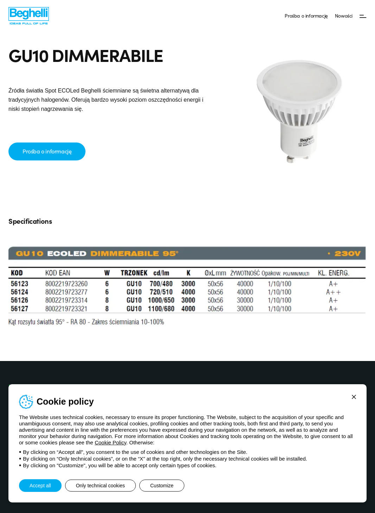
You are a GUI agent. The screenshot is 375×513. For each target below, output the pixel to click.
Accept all (40, 485)
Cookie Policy (110, 442)
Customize (161, 485)
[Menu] (363, 16)
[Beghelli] (28, 15)
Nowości (343, 15)
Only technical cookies (100, 485)
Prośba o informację (306, 15)
